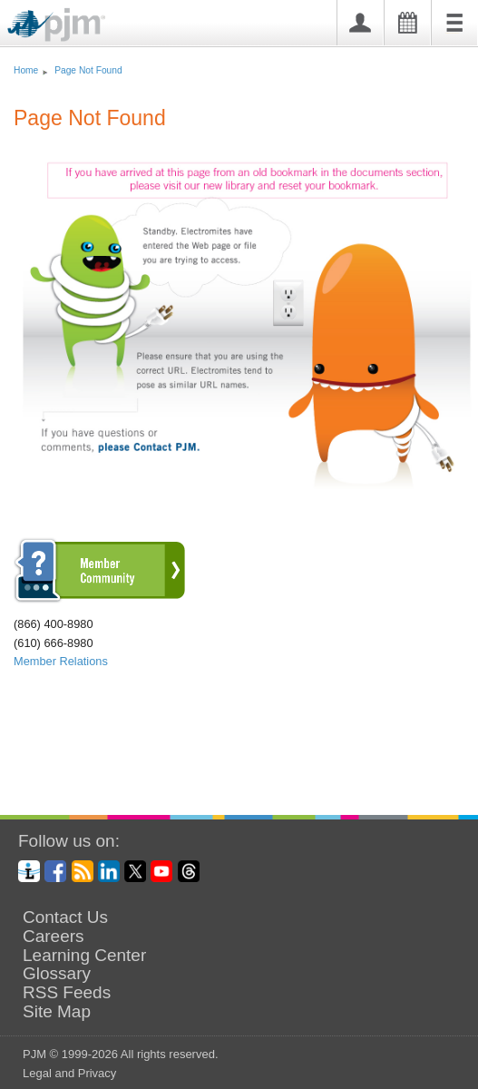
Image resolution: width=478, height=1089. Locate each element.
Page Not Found (88, 70)
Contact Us (65, 917)
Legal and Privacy (69, 1073)
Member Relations (61, 661)
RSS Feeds (67, 993)
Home (26, 70)
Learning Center (84, 956)
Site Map (57, 1012)
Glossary (57, 974)
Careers (53, 936)
